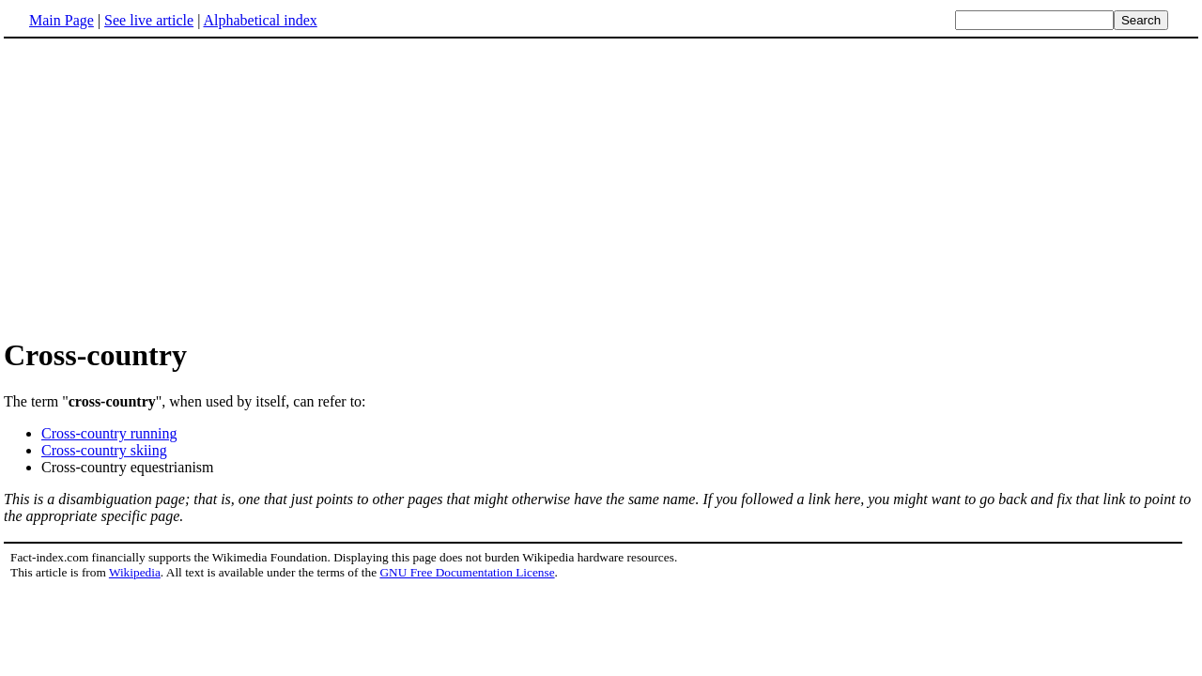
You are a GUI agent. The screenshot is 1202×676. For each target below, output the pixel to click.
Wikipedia (135, 572)
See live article (148, 20)
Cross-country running (109, 433)
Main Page (61, 20)
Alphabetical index (259, 20)
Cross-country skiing (104, 450)
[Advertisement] (161, 186)
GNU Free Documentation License (466, 572)
